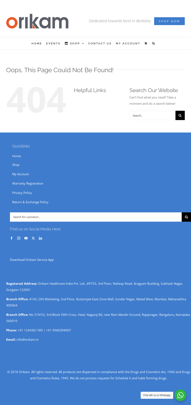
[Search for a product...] (96, 217)
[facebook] (11, 238)
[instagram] (18, 238)
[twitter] (33, 238)
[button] (153, 43)
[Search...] (152, 115)
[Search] (180, 115)
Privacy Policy (22, 193)
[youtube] (26, 238)
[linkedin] (40, 238)
